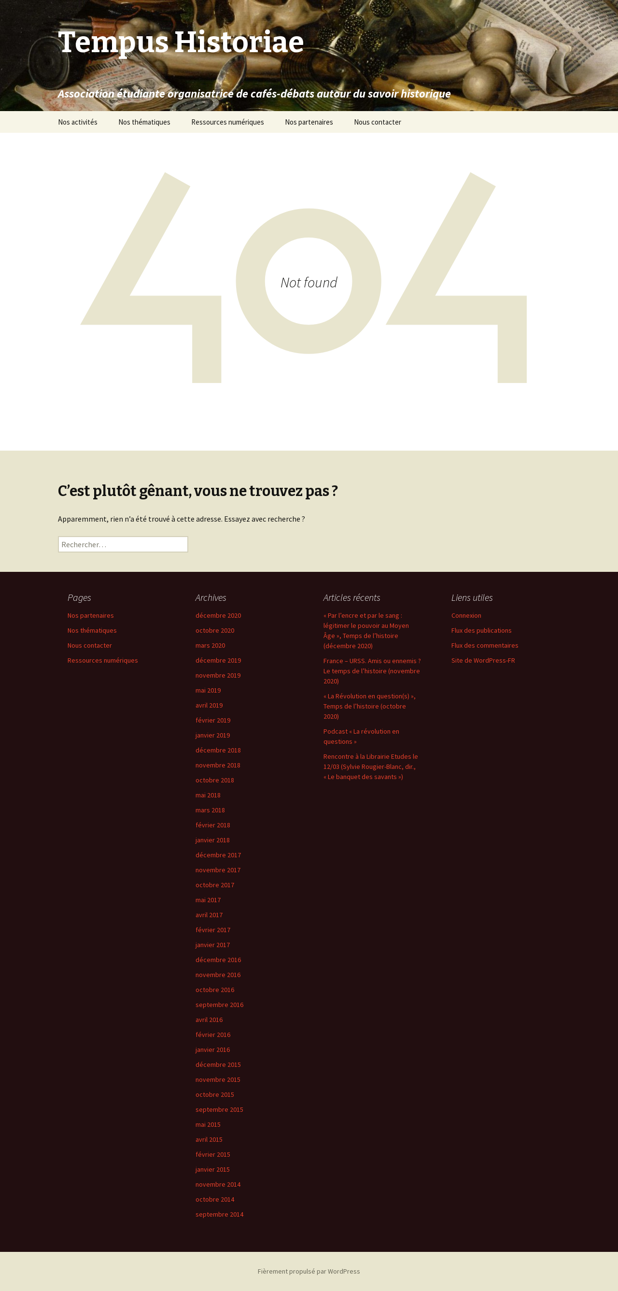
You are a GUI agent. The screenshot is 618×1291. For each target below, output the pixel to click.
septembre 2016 (219, 1004)
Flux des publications (481, 630)
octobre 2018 (215, 780)
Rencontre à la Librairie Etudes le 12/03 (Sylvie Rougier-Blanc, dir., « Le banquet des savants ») (370, 766)
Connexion (466, 615)
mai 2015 (208, 1124)
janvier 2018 (213, 840)
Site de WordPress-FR (483, 660)
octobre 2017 (215, 884)
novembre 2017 (218, 869)
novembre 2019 (218, 675)
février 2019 (213, 720)
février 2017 (213, 929)
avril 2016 (209, 1019)
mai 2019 (208, 690)
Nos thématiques (144, 122)
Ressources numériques (227, 122)
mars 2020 (210, 645)
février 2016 (213, 1034)
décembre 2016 (218, 959)
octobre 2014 (215, 1199)
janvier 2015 (213, 1169)
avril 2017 (209, 914)
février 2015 (213, 1154)
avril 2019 (209, 705)
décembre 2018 (218, 750)
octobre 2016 (215, 989)
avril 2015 (209, 1139)
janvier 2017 (213, 944)
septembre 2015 (219, 1109)
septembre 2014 (219, 1214)
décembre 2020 (218, 615)
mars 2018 (210, 810)
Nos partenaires (309, 122)
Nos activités (78, 122)
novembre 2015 (218, 1079)
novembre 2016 (218, 974)
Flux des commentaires (485, 645)
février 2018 (213, 825)
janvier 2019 (213, 735)
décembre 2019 (218, 660)
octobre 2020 (215, 630)
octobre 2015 (215, 1094)
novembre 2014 (218, 1184)
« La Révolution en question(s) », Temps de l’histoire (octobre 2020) (369, 706)
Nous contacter (377, 122)
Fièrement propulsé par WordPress (309, 1271)
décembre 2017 (218, 855)
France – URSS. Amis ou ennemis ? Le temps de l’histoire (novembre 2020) (372, 670)
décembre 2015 (218, 1064)
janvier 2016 (213, 1049)
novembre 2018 (218, 765)
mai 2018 (208, 795)
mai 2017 (208, 899)
